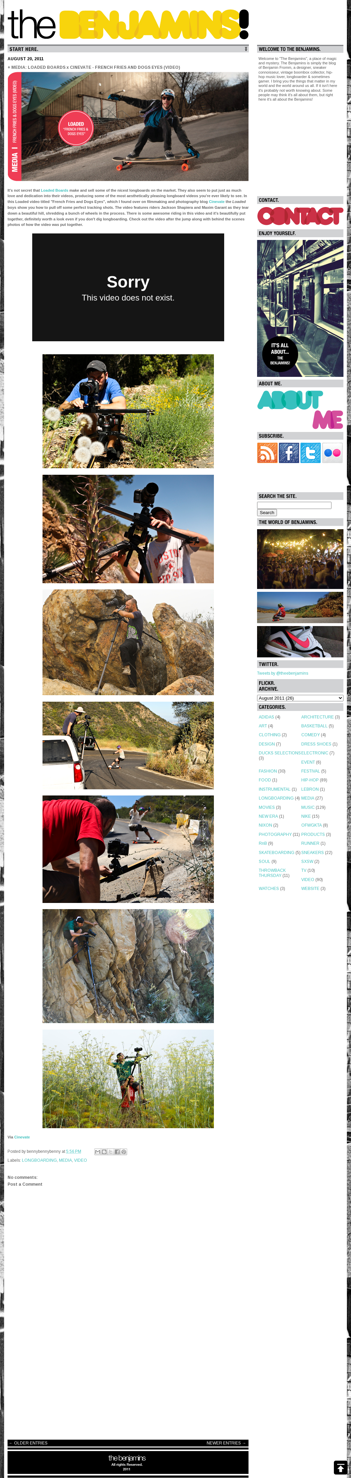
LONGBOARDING (39, 1160)
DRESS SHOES (316, 744)
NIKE (306, 816)
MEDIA (65, 1160)
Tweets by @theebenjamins (282, 673)
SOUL (264, 861)
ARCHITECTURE (317, 717)
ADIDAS (266, 717)
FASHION (268, 771)
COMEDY (310, 734)
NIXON (265, 825)
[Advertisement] (128, 1380)
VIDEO (80, 1160)
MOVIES (267, 807)
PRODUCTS (313, 834)
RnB (263, 843)
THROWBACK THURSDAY (272, 873)
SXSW (307, 861)
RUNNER (310, 843)
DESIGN (267, 744)
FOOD (265, 780)
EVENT (308, 762)
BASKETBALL (314, 726)
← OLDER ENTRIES (28, 1443)
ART (263, 726)
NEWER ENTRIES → (226, 1443)
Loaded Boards (54, 190)
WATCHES (269, 888)
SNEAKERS (312, 852)
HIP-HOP (310, 780)
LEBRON (310, 789)
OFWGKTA (311, 825)
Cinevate (217, 202)
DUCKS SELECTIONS (280, 753)
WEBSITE (310, 888)
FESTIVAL (310, 771)
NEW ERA (268, 816)
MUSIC (308, 807)
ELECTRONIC (314, 753)
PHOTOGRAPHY (275, 834)
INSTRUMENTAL (275, 789)
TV (303, 870)
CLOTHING (270, 734)
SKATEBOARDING (276, 852)
